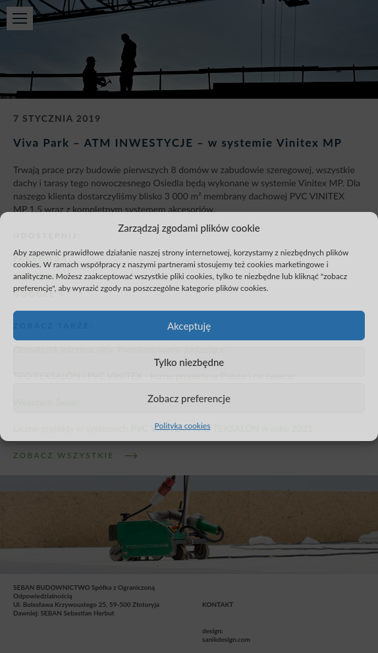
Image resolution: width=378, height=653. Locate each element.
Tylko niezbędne (189, 362)
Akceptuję (189, 326)
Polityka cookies (183, 426)
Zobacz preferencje (189, 398)
